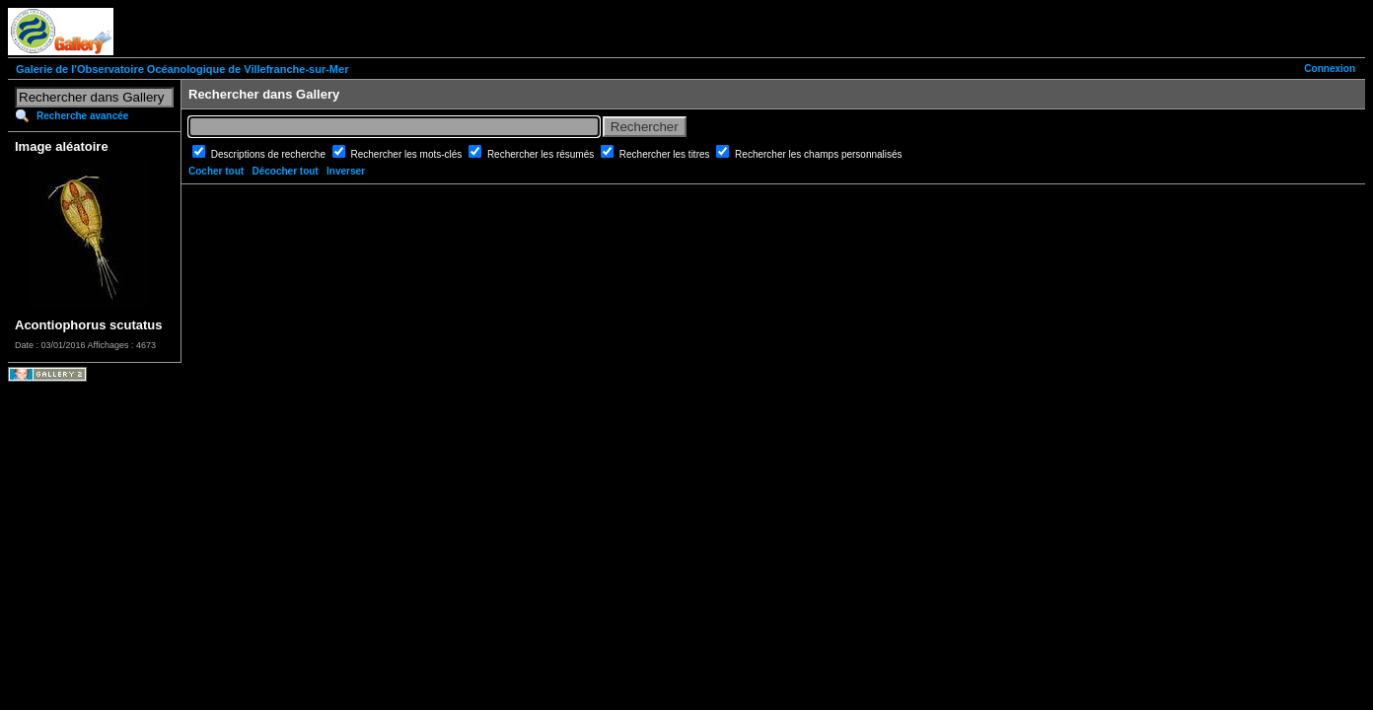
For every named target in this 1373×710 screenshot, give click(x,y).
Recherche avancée (82, 115)
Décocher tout (285, 171)
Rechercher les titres (665, 154)
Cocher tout (216, 171)
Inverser (345, 171)
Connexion (1329, 68)
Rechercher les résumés (542, 154)
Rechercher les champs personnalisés (819, 154)
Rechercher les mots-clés (408, 154)
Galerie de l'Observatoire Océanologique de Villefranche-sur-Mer (182, 69)
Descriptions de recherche (269, 154)
